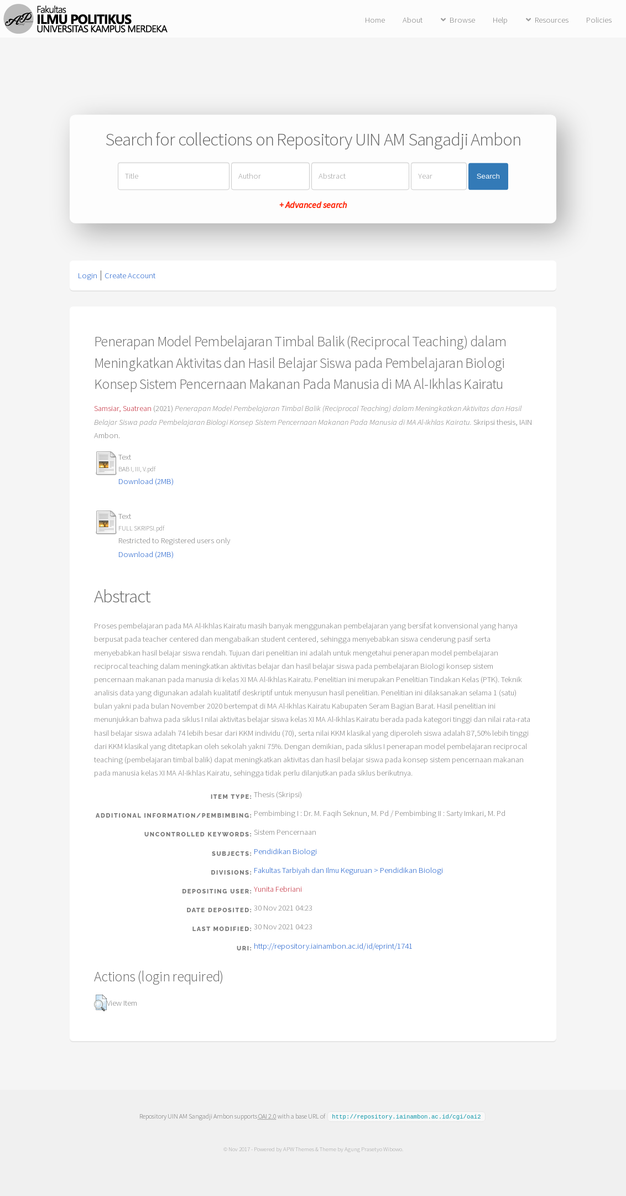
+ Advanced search (313, 205)
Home (375, 20)
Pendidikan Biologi (285, 851)
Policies (599, 20)
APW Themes (298, 1148)
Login (87, 275)
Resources (551, 20)
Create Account (130, 275)
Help (500, 20)
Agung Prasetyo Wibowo (372, 1148)
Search (488, 176)
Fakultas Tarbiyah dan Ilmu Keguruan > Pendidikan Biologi (348, 870)
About (412, 20)
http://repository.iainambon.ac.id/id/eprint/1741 (333, 946)
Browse (462, 20)
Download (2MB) (146, 481)
